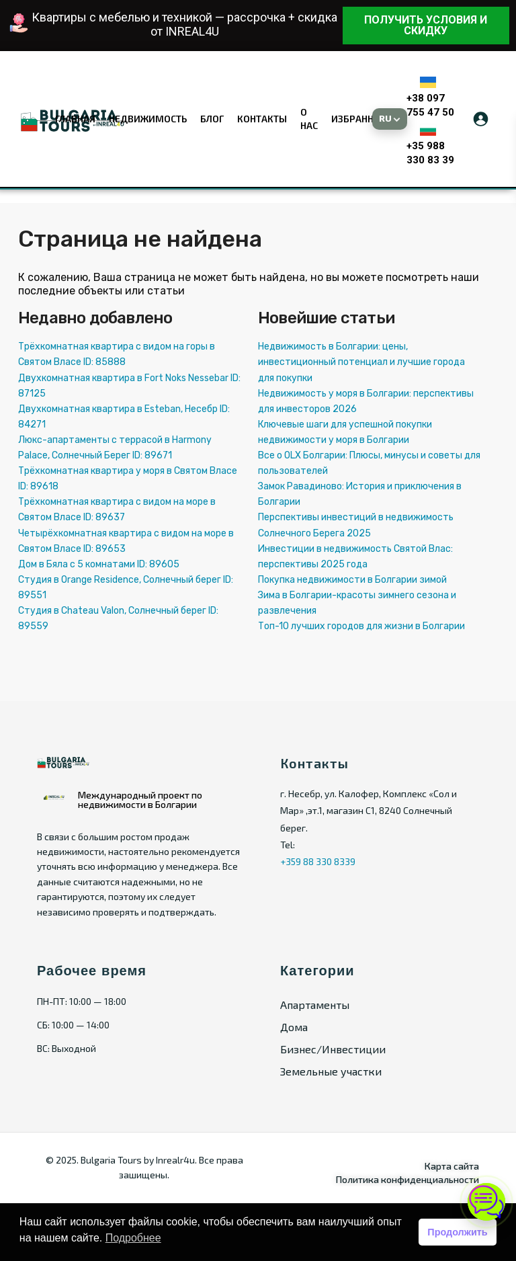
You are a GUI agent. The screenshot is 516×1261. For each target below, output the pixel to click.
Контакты (262, 118)
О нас (309, 118)
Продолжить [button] (457, 1232)
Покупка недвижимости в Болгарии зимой (352, 579)
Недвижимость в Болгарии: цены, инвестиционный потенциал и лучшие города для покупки (361, 362)
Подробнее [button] (133, 1238)
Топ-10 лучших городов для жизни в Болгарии (361, 626)
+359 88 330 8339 (317, 861)
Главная (75, 118)
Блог (212, 118)
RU (385, 119)
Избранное (358, 118)
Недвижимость (148, 118)
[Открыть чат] (486, 1202)
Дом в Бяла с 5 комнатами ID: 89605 (98, 564)
